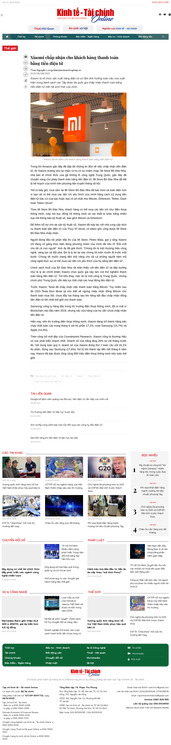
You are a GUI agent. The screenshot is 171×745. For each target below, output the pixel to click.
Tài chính (39, 36)
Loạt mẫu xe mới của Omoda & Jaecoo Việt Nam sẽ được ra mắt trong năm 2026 (72, 604)
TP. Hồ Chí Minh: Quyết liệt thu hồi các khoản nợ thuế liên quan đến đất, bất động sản (148, 568)
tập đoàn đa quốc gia (46, 376)
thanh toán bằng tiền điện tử (47, 381)
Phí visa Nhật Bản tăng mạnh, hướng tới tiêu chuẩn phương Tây (152, 491)
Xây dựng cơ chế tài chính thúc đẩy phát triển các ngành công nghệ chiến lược (21, 572)
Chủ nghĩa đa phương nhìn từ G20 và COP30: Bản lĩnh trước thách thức (106, 488)
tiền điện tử (66, 376)
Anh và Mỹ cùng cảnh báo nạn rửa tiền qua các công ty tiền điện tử (66, 424)
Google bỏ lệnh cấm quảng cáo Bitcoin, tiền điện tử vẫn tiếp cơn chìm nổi (69, 399)
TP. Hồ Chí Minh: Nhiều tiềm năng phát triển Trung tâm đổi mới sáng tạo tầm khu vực (73, 552)
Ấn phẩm (134, 647)
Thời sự (21, 36)
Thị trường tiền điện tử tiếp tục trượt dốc (52, 411)
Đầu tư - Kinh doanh (118, 36)
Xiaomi (80, 376)
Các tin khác (12, 452)
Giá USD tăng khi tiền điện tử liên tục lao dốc (54, 437)
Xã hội (90, 662)
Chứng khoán (60, 36)
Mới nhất (134, 659)
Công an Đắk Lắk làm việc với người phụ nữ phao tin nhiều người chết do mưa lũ (149, 583)
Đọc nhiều (150, 455)
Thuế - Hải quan (96, 652)
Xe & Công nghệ (14, 592)
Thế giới (10, 48)
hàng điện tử (94, 376)
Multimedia (93, 657)
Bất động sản (145, 36)
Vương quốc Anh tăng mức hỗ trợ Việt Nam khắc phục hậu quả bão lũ (106, 624)
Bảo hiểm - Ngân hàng (87, 36)
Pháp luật (96, 540)
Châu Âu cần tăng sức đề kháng (62, 522)
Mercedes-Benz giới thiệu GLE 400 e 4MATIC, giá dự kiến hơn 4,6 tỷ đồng (20, 624)
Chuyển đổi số (13, 540)
